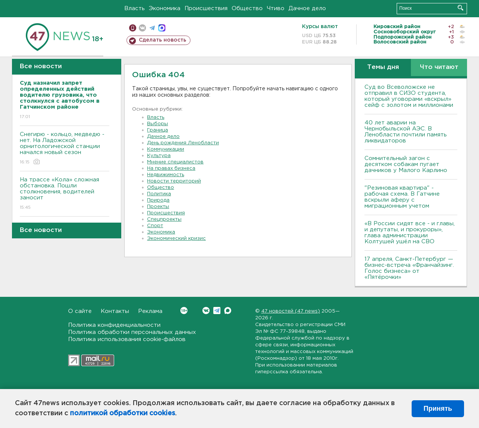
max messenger (161, 27)
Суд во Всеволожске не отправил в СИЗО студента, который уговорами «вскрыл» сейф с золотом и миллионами (408, 96)
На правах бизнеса (171, 168)
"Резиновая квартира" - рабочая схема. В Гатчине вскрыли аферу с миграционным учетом (402, 197)
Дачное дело (307, 8)
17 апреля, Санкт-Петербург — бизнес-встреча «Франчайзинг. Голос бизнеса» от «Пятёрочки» (409, 268)
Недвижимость (165, 175)
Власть (134, 8)
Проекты (158, 207)
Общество (247, 8)
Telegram (216, 310)
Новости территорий (174, 181)
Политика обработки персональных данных (132, 332)
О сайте (80, 311)
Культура (159, 156)
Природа (158, 200)
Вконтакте (183, 310)
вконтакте (142, 27)
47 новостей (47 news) (290, 311)
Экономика (164, 8)
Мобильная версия (132, 27)
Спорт (155, 226)
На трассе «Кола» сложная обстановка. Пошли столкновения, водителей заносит (64, 194)
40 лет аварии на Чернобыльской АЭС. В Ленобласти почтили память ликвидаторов (405, 131)
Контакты (115, 311)
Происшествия (206, 8)
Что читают (439, 67)
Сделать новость (162, 40)
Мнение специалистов (175, 162)
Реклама (150, 311)
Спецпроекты (164, 219)
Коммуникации (165, 149)
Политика (159, 194)
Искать (460, 7)
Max (227, 310)
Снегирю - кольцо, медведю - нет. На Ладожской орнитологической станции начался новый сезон (64, 148)
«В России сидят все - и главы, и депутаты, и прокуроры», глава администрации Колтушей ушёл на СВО (409, 232)
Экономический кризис (176, 238)
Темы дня (383, 67)
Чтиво (275, 8)
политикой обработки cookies (122, 413)
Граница (157, 130)
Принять (438, 408)
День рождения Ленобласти (183, 143)
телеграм (152, 27)
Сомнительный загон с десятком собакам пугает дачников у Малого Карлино (405, 164)
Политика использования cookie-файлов (127, 339)
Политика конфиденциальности (114, 325)
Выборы (157, 124)
